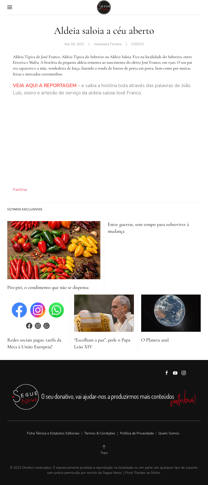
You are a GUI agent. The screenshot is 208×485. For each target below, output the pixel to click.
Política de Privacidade (137, 433)
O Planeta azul (155, 340)
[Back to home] (104, 7)
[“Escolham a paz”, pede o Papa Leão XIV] (104, 312)
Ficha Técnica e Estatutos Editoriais (53, 433)
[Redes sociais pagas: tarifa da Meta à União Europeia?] (37, 312)
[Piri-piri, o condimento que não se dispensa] (53, 250)
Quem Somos (168, 433)
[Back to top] (104, 446)
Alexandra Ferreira (107, 44)
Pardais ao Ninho (147, 472)
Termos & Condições (99, 433)
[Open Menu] (9, 7)
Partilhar (20, 189)
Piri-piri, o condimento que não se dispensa (47, 287)
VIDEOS (137, 44)
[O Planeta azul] (171, 312)
